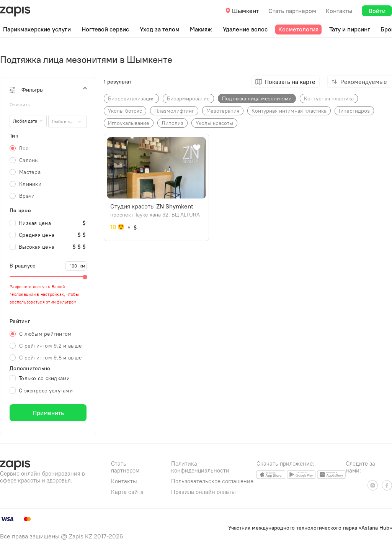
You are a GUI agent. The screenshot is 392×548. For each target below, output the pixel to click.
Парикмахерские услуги (37, 29)
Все (24, 148)
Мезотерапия (222, 110)
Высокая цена (32, 247)
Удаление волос (245, 29)
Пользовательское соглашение (212, 481)
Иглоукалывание (128, 123)
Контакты (339, 11)
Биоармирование (188, 98)
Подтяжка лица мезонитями (257, 98)
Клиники (30, 184)
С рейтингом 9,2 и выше (50, 346)
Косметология (298, 29)
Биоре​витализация (131, 98)
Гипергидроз (354, 110)
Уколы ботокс (125, 110)
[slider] (48, 277)
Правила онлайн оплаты (203, 491)
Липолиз (172, 123)
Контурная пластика (329, 98)
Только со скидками (40, 378)
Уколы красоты (214, 123)
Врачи (26, 196)
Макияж (201, 29)
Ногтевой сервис (105, 29)
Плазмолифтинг (174, 110)
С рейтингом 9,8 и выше (50, 357)
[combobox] (67, 121)
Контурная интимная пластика (289, 110)
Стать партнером (292, 11)
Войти (377, 11)
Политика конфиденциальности (200, 467)
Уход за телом (160, 29)
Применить (48, 413)
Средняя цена (32, 235)
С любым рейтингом (45, 334)
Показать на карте (290, 81)
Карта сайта (127, 491)
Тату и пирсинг (349, 29)
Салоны (29, 160)
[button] (48, 89)
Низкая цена (30, 223)
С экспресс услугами (41, 390)
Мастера (30, 172)
